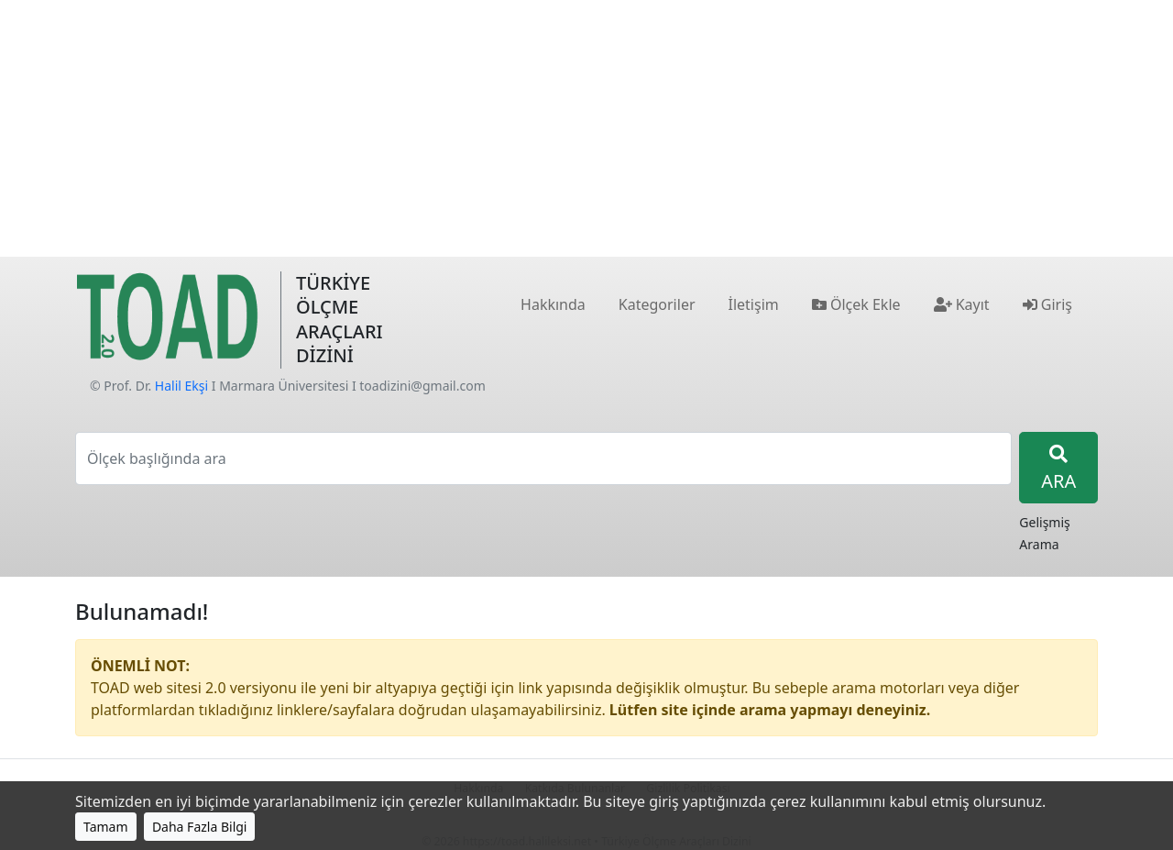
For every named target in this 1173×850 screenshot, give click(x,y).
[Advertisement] (586, 128)
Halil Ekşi (181, 385)
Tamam (105, 826)
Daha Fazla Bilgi (199, 826)
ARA (1058, 469)
